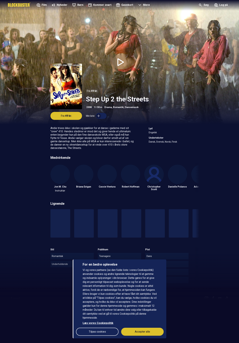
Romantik (118, 107)
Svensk (160, 141)
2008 (89, 107)
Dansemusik (132, 107)
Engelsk (153, 132)
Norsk (168, 141)
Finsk (174, 141)
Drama (108, 107)
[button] (143, 5)
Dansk (152, 141)
